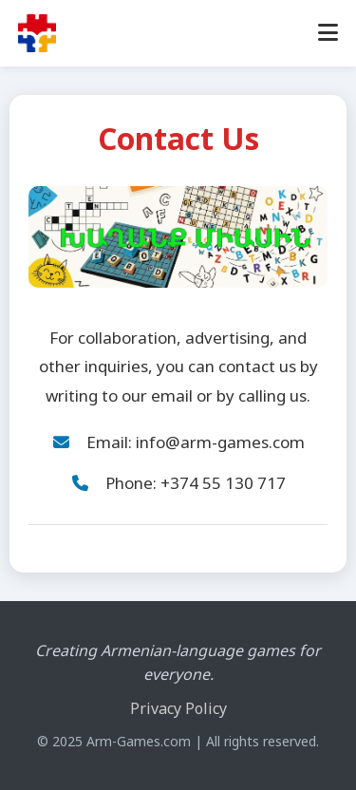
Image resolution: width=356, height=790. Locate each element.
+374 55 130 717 (223, 483)
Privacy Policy (178, 708)
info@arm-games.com (220, 442)
